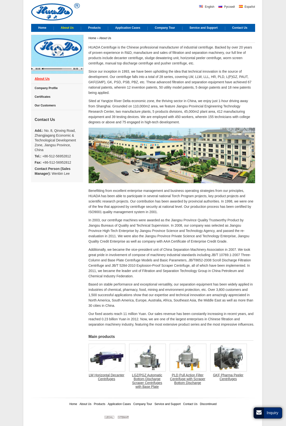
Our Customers (45, 105)
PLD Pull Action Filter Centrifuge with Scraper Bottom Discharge (187, 379)
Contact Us (45, 120)
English (206, 6)
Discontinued (208, 404)
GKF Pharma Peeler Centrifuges (228, 377)
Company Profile (46, 88)
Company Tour (142, 404)
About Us (105, 38)
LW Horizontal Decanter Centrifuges (107, 377)
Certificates (42, 96)
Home (93, 38)
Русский (226, 6)
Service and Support (167, 404)
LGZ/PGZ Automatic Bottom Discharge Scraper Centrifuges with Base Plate (147, 381)
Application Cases (119, 404)
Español (247, 6)
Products (99, 404)
